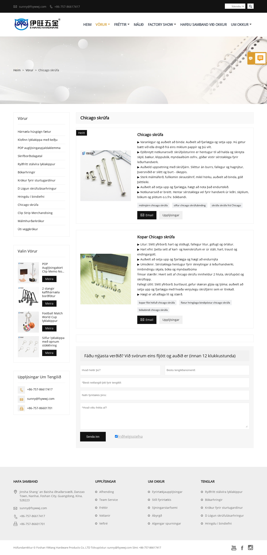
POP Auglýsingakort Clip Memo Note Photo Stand (53, 268)
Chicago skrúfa (28, 205)
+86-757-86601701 (40, 408)
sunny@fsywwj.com (32, 7)
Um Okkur (241, 24)
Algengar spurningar (166, 524)
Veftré (103, 524)
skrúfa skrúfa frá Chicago (226, 205)
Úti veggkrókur (28, 229)
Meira (49, 279)
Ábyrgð (157, 516)
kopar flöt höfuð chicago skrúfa (157, 303)
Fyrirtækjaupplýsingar (167, 492)
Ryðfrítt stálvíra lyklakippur (36, 164)
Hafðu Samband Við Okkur (203, 24)
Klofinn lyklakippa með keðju (38, 140)
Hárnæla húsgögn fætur (34, 132)
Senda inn (92, 437)
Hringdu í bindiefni (31, 197)
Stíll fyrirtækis (161, 500)
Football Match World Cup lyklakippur (52, 317)
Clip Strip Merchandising (35, 213)
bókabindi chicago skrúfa (153, 310)
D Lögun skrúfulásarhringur (37, 189)
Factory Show (162, 24)
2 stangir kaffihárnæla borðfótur (51, 292)
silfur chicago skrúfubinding (190, 205)
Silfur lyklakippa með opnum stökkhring (53, 342)
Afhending (106, 492)
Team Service (108, 500)
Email (146, 215)
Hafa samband (25, 482)
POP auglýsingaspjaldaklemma (39, 148)
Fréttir (122, 24)
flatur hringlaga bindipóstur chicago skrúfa (205, 303)
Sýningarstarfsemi (165, 508)
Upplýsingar (170, 215)
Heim (87, 24)
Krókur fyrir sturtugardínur (36, 180)
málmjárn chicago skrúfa (153, 205)
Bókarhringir (26, 172)
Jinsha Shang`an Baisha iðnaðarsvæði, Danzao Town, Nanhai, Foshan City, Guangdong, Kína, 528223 (52, 496)
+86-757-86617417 (67, 7)
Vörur (103, 24)
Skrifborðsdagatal (30, 156)
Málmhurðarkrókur (31, 221)
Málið (139, 24)
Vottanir (104, 516)
